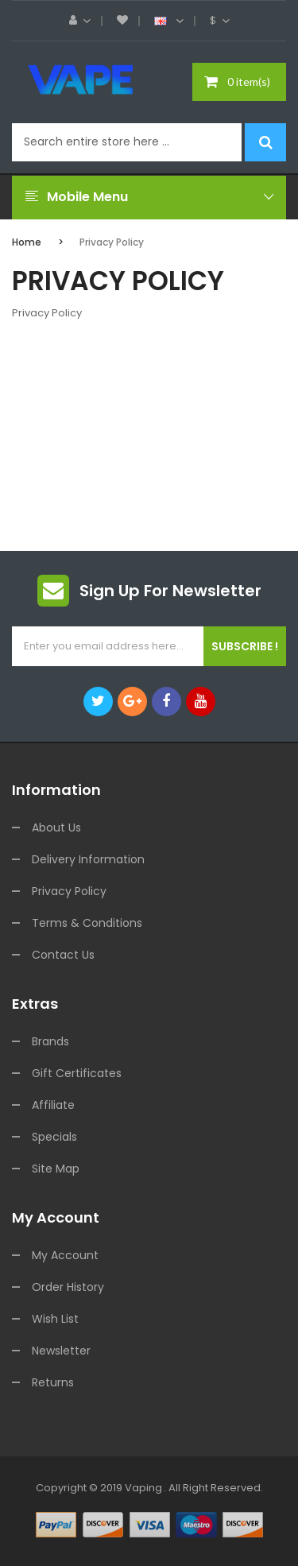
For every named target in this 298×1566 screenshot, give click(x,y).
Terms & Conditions (87, 923)
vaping (143, 1487)
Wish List (55, 1319)
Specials (54, 1137)
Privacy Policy (111, 242)
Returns (53, 1382)
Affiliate (53, 1105)
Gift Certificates (77, 1073)
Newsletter (61, 1351)
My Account (65, 1255)
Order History (68, 1287)
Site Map (55, 1168)
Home (26, 242)
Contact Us (63, 955)
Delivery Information (88, 859)
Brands (50, 1041)
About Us (56, 827)
